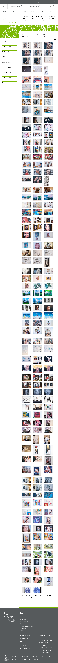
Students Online (34, 6)
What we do (23, 619)
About (32, 11)
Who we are (23, 616)
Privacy (48, 656)
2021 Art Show (6, 72)
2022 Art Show (47, 35)
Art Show (37, 35)
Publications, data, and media (26, 622)
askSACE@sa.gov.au (46, 640)
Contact (41, 11)
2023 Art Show (6, 62)
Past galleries (6, 83)
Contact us (23, 645)
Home (4, 11)
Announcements (25, 635)
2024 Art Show (6, 57)
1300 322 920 (45, 643)
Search (51, 11)
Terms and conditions (37, 656)
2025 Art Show (6, 52)
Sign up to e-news (25, 648)
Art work (34, 37)
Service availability (25, 638)
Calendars (23, 11)
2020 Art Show (6, 77)
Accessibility (24, 656)
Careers (22, 630)
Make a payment (24, 642)
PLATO (50, 6)
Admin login (34, 659)
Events (13, 11)
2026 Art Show (6, 46)
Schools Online (15, 6)
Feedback (15, 659)
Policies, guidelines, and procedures (26, 627)
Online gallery (26, 37)
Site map (15, 656)
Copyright (24, 659)
